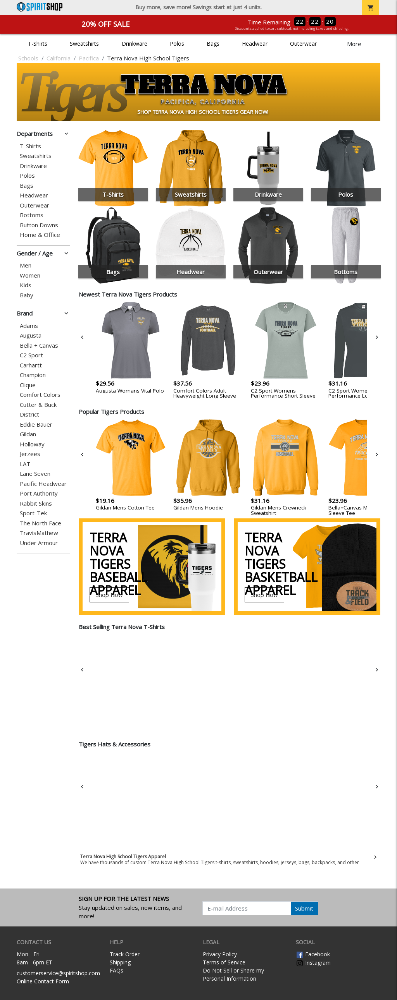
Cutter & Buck (38, 404)
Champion (33, 375)
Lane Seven (35, 473)
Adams (29, 325)
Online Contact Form (43, 981)
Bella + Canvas (39, 345)
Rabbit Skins (36, 503)
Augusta (30, 335)
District (29, 414)
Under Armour (39, 543)
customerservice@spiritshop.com (58, 973)
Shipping (120, 962)
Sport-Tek (33, 513)
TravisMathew (39, 533)
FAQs (116, 970)
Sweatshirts (84, 43)
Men (25, 265)
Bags (213, 43)
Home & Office (40, 235)
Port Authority (39, 493)
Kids (25, 285)
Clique (28, 385)
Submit (304, 908)
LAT (25, 464)
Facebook (313, 954)
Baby (26, 295)
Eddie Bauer (36, 424)
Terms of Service (224, 962)
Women (30, 275)
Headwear (255, 43)
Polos (177, 43)
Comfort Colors (40, 394)
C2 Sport (31, 355)
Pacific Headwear (43, 483)
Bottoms (31, 215)
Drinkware (134, 43)
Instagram (313, 962)
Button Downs (39, 225)
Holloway (32, 444)
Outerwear (303, 43)
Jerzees (30, 454)
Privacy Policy (220, 954)
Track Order (125, 954)
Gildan (28, 434)
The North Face (40, 523)
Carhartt (31, 365)
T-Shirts (37, 43)
